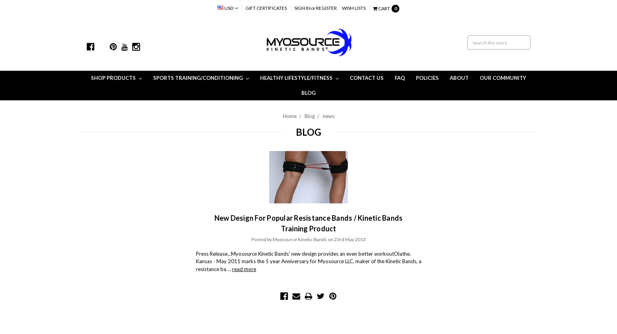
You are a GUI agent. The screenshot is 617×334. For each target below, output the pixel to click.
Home (290, 116)
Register (326, 8)
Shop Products (116, 78)
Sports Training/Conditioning (201, 78)
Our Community (503, 78)
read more (244, 269)
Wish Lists (354, 8)
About (459, 78)
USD (227, 8)
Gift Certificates (266, 8)
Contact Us (367, 78)
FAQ (400, 78)
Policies (427, 78)
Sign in (302, 8)
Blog (308, 93)
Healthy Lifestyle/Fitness (299, 78)
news (328, 116)
